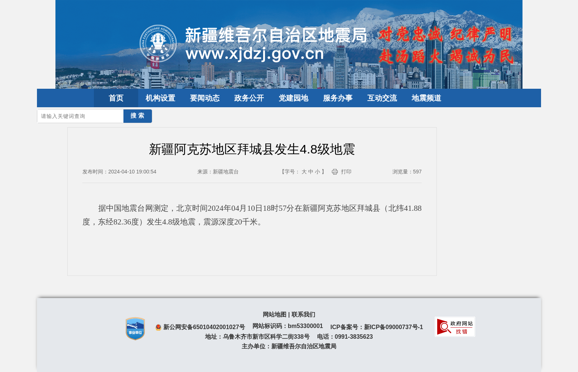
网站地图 (274, 314)
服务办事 (338, 98)
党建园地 (293, 98)
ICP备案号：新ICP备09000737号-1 (376, 327)
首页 (116, 98)
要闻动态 (205, 98)
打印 (346, 172)
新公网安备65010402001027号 (204, 327)
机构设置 (160, 98)
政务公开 (249, 98)
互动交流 (382, 98)
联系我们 (303, 314)
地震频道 (426, 98)
